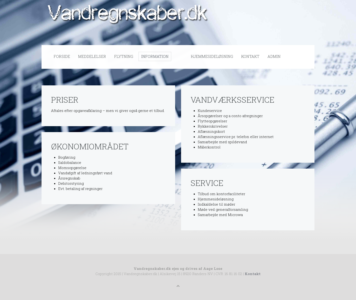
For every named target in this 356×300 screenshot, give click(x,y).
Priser (64, 99)
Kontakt (250, 56)
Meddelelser (92, 56)
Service (207, 182)
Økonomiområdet (90, 146)
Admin (274, 56)
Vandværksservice (232, 99)
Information (155, 56)
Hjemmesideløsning (212, 56)
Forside (62, 56)
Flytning (123, 56)
